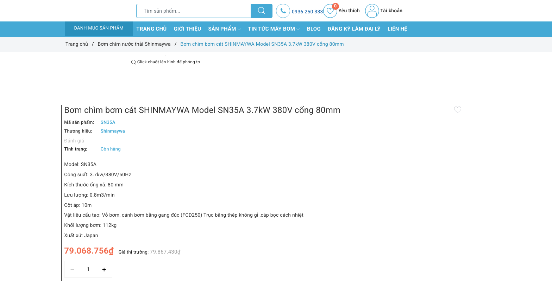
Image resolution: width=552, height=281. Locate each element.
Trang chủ (151, 29)
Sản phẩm (224, 29)
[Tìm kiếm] (261, 11)
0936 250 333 (307, 12)
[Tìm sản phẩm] (193, 11)
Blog (314, 29)
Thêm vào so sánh (265, 264)
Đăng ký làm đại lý (354, 29)
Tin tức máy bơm (274, 29)
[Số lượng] (268, 248)
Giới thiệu (187, 29)
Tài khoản (383, 11)
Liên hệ (397, 29)
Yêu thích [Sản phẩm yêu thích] (341, 11)
